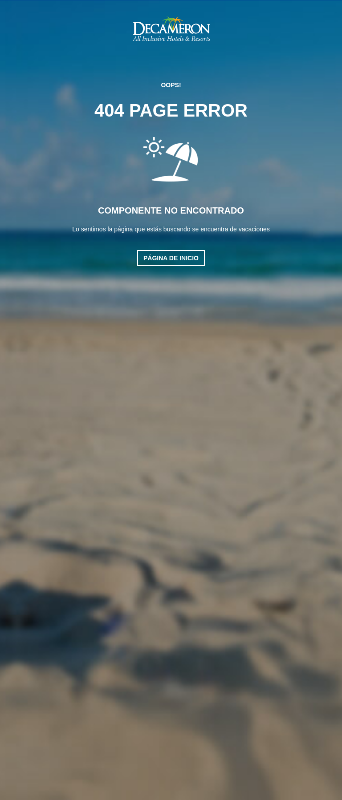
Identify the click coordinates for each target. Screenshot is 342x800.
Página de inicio (171, 258)
